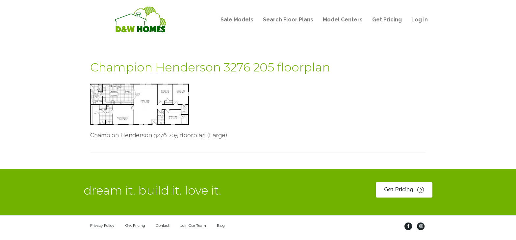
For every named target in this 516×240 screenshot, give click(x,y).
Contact (162, 225)
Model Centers (343, 19)
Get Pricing (387, 19)
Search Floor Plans (288, 19)
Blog (221, 225)
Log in (419, 19)
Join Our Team (193, 225)
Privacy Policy (102, 225)
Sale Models (236, 19)
